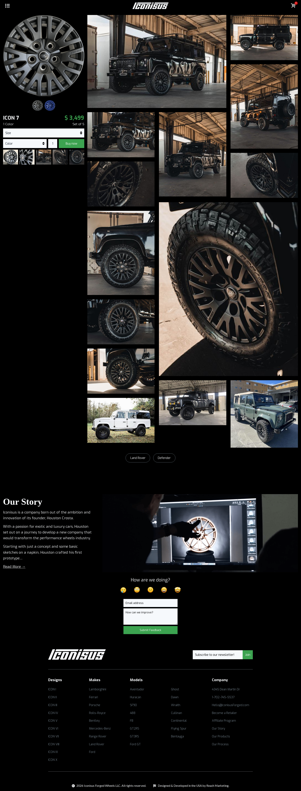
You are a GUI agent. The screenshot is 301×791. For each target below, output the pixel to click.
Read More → (14, 566)
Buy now (71, 144)
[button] (7, 6)
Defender (164, 458)
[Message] (150, 616)
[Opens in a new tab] (68, 689)
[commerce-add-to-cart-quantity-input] (52, 143)
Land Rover (138, 458)
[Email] (150, 603)
